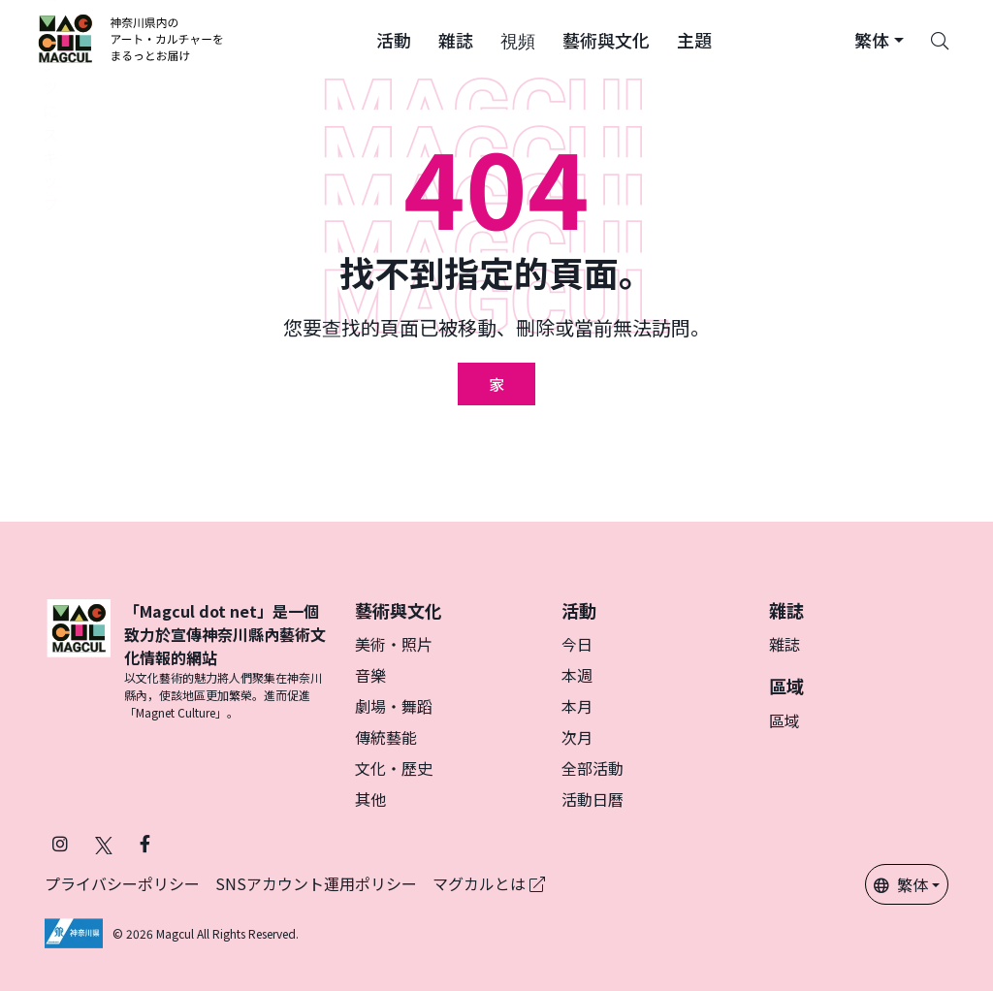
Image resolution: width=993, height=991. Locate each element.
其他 (370, 799)
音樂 (370, 675)
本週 (577, 675)
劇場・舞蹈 (393, 706)
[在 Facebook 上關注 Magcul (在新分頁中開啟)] (145, 843)
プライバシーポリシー (122, 883)
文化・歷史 (393, 768)
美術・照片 (393, 643)
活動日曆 (592, 799)
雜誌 (784, 643)
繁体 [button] (901, 884)
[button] (394, 39)
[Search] (939, 39)
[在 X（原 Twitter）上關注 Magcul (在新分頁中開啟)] (103, 843)
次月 (577, 737)
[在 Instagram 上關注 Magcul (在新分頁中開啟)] (60, 843)
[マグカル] (78, 660)
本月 (577, 706)
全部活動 (592, 768)
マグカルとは (488, 883)
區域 (784, 720)
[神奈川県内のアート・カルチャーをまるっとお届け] (131, 39)
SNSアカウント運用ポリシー (316, 883)
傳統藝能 (386, 737)
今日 (577, 643)
